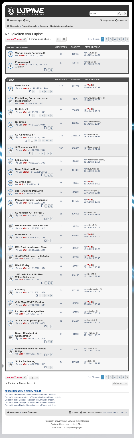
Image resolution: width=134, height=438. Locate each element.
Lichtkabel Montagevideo (29, 311)
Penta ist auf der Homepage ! (31, 200)
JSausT (91, 53)
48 (35, 141)
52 (51, 141)
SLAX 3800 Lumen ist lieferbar (32, 256)
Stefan (22, 55)
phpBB (57, 421)
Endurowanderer (95, 98)
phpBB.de (79, 424)
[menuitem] (26, 20)
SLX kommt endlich (26, 147)
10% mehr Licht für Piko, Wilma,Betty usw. (29, 275)
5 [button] (119, 39)
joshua (26, 88)
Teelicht (91, 348)
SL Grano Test (23, 181)
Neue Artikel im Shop (27, 169)
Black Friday (22, 265)
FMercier (91, 134)
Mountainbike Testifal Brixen (31, 225)
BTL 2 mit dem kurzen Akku (30, 247)
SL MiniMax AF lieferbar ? (29, 212)
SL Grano (20, 122)
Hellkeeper (92, 191)
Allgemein (19, 67)
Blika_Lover (93, 147)
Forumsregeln (23, 62)
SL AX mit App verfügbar (29, 320)
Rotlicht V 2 (22, 109)
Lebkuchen (21, 160)
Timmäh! (91, 333)
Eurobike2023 (23, 234)
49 (39, 141)
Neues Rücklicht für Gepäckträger (26, 334)
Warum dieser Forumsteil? (30, 53)
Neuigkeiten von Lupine (24, 34)
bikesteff (91, 320)
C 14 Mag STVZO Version (29, 302)
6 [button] (123, 39)
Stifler (90, 361)
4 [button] (115, 39)
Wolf (90, 85)
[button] (127, 39)
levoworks (92, 169)
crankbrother (93, 122)
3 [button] (110, 39)
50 (43, 141)
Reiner (90, 62)
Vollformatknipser (95, 160)
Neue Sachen (22, 85)
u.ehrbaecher (93, 289)
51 (47, 141)
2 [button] (106, 39)
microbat (91, 311)
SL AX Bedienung (25, 361)
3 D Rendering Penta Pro (29, 191)
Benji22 (91, 274)
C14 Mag (20, 289)
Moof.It (91, 212)
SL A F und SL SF (25, 134)
